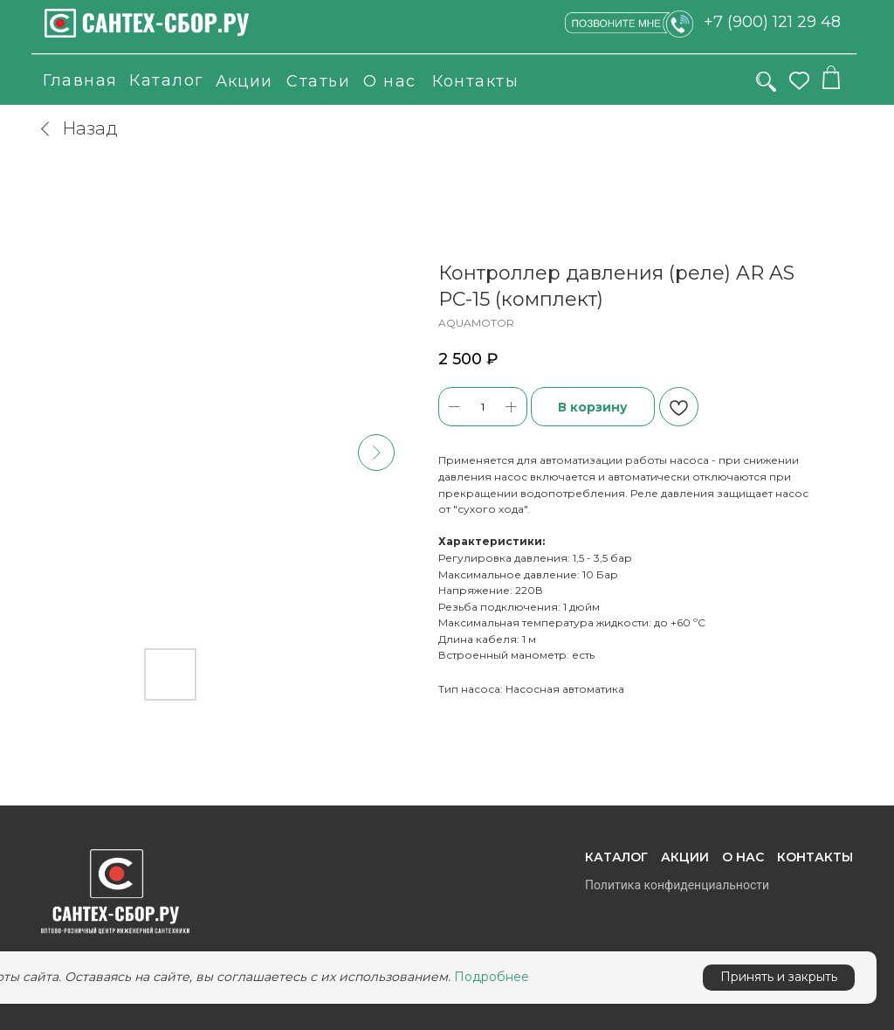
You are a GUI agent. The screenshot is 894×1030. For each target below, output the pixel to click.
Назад (77, 128)
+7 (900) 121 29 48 (772, 21)
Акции (244, 81)
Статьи (318, 81)
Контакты (475, 81)
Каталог (166, 80)
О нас (389, 81)
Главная (80, 80)
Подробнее (491, 977)
